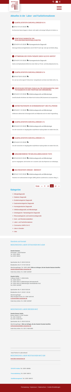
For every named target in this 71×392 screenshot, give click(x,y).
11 (52, 186)
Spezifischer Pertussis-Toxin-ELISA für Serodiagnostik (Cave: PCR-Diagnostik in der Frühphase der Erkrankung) (37, 89)
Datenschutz (42, 387)
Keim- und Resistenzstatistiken (23, 219)
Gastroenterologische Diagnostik (23, 203)
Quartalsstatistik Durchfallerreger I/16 (30, 122)
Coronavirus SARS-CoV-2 (21, 225)
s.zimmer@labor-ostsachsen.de (19, 298)
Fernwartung (25, 387)
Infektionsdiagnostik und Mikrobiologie (25, 209)
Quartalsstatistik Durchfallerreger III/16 (30, 23)
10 (48, 186)
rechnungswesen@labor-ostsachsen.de (21, 326)
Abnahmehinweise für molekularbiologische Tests (33, 154)
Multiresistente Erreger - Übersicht (28, 170)
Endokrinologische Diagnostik (22, 200)
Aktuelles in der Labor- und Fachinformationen (33, 15)
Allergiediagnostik (19, 194)
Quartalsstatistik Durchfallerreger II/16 (30, 72)
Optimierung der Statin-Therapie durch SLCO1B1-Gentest (35, 56)
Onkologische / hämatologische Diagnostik (26, 213)
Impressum (33, 387)
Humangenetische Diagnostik (22, 206)
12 (55, 186)
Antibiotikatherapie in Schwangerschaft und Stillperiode (36, 106)
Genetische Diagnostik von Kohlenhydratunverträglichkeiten (28, 39)
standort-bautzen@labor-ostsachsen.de (21, 269)
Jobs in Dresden (18, 228)
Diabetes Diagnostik (19, 197)
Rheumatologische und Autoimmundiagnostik (27, 216)
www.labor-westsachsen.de (18, 358)
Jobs (15, 231)
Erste (37, 186)
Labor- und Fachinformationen (22, 222)
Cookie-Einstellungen (53, 387)
